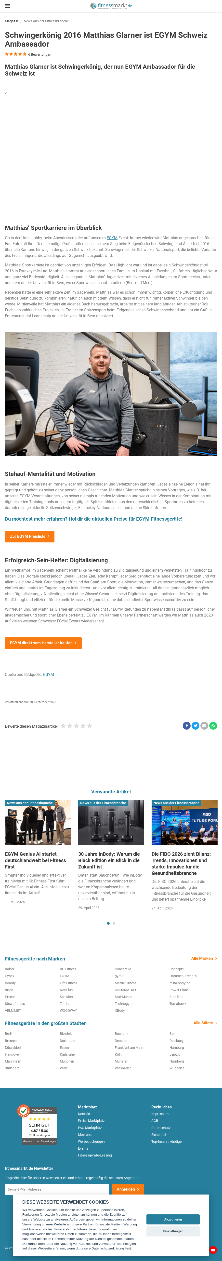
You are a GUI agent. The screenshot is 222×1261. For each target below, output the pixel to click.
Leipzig (175, 1054)
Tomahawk (178, 1004)
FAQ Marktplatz (90, 1128)
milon (9, 990)
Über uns (84, 1135)
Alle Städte (203, 1023)
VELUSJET (13, 1010)
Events (83, 1148)
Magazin (11, 21)
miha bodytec (180, 983)
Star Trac (176, 997)
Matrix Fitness (125, 983)
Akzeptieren (173, 1219)
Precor (10, 997)
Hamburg (177, 1048)
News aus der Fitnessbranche (46, 21)
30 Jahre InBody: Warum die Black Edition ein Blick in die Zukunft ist (109, 860)
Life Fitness (68, 983)
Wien (63, 1068)
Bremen (11, 1041)
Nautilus (66, 990)
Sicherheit (158, 1135)
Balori (9, 969)
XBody (120, 1010)
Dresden (121, 1041)
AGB (154, 1121)
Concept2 (177, 969)
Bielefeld (66, 1034)
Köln (118, 1054)
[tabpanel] (38, 854)
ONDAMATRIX (125, 990)
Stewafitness (15, 1004)
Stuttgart (12, 1068)
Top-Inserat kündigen (167, 1141)
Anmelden (126, 1189)
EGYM (112, 238)
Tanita (64, 1004)
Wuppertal (177, 1068)
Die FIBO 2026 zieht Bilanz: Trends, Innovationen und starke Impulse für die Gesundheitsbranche (181, 863)
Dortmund (67, 1041)
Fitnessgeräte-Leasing (95, 1155)
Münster (121, 1061)
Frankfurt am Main (129, 1048)
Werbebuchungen (91, 1141)
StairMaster (124, 997)
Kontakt (84, 1114)
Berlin (9, 1034)
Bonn (174, 1034)
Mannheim (13, 1061)
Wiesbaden (123, 1068)
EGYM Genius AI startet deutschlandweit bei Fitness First (35, 860)
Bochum (121, 1034)
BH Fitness (68, 969)
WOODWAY (68, 1010)
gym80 (120, 976)
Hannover (12, 1054)
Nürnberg (177, 1061)
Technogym (123, 1004)
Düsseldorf (13, 1048)
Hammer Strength (183, 976)
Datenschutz (161, 1128)
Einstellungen (173, 1231)
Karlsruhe (67, 1054)
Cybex (9, 976)
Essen (64, 1048)
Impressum (160, 1114)
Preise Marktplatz (91, 1121)
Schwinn (66, 997)
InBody (10, 983)
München (67, 1061)
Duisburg (176, 1041)
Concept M (123, 969)
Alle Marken (202, 958)
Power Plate (179, 990)
